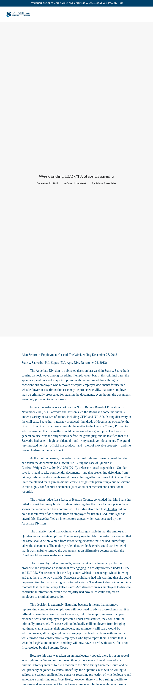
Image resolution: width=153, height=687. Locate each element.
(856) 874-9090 (115, 3)
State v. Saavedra (32, 360)
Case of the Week (76, 182)
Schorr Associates (105, 182)
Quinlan (122, 465)
